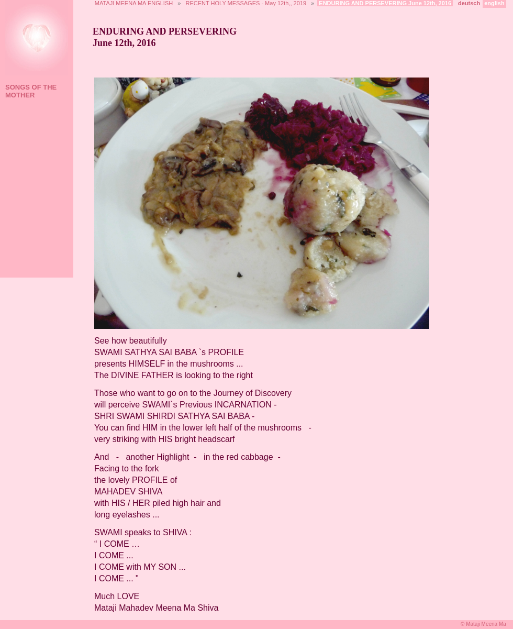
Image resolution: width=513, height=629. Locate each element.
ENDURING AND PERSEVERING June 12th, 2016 (385, 3)
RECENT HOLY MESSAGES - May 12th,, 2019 (246, 3)
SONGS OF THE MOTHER (31, 91)
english (494, 3)
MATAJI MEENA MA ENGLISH (134, 3)
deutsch (469, 3)
